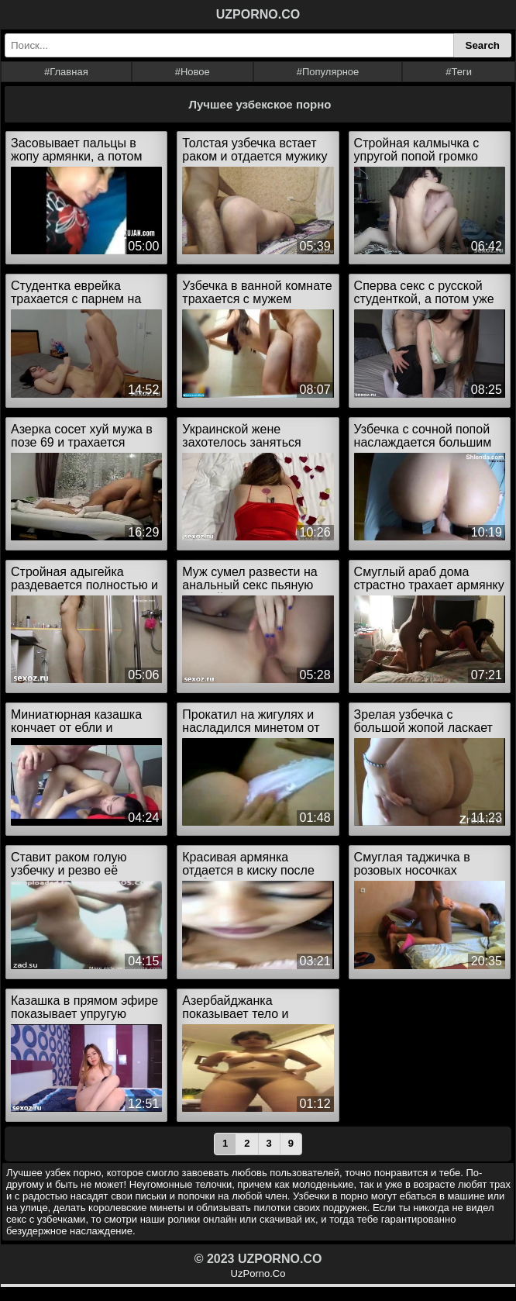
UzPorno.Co (258, 1273)
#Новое (192, 72)
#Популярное (328, 72)
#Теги (458, 72)
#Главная (66, 72)
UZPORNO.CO (258, 14)
